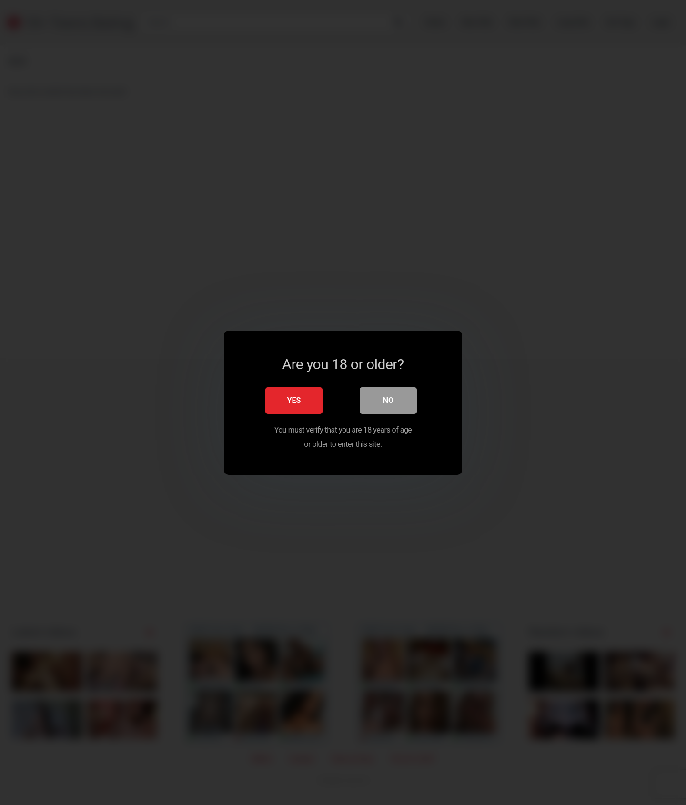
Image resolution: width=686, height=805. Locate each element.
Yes (294, 399)
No (388, 399)
